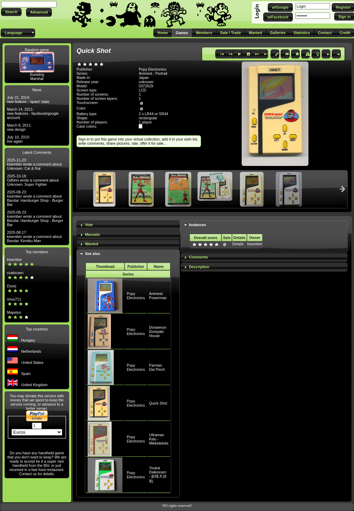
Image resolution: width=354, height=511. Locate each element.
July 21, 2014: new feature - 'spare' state (28, 99)
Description (199, 267)
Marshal (36, 79)
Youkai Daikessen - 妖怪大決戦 (158, 474)
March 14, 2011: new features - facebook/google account (33, 113)
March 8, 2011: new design (19, 127)
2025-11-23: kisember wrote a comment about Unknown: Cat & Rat (34, 164)
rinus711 (14, 299)
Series (128, 274)
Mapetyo (14, 312)
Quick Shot (158, 403)
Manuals (92, 234)
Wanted (91, 244)
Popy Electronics (136, 296)
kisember (14, 259)
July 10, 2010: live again (18, 139)
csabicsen (15, 273)
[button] (11, 12)
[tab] (128, 225)
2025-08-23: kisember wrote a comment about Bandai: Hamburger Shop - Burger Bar (35, 198)
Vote (88, 225)
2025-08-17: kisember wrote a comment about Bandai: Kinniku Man (34, 236)
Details (238, 244)
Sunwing (37, 74)
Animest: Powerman (158, 296)
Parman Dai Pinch (157, 367)
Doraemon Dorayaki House (158, 331)
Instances (197, 225)
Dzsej (11, 286)
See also (92, 253)
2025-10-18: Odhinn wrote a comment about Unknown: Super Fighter (33, 180)
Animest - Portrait (153, 73)
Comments (198, 257)
